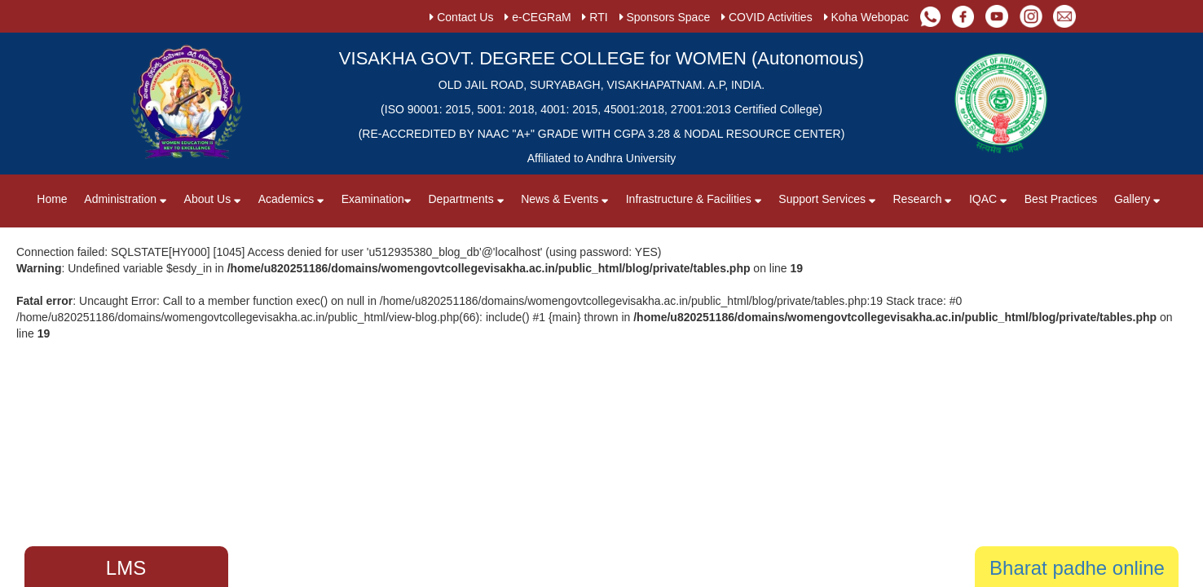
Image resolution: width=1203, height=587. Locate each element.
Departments (467, 198)
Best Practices (1061, 198)
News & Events (565, 198)
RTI (594, 17)
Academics (293, 198)
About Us (214, 198)
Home (52, 198)
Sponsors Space (665, 17)
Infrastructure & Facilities (694, 198)
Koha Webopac (866, 17)
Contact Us (461, 17)
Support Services (827, 198)
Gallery (1137, 198)
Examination (377, 198)
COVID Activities (767, 17)
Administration (125, 198)
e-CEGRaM (538, 17)
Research (923, 198)
